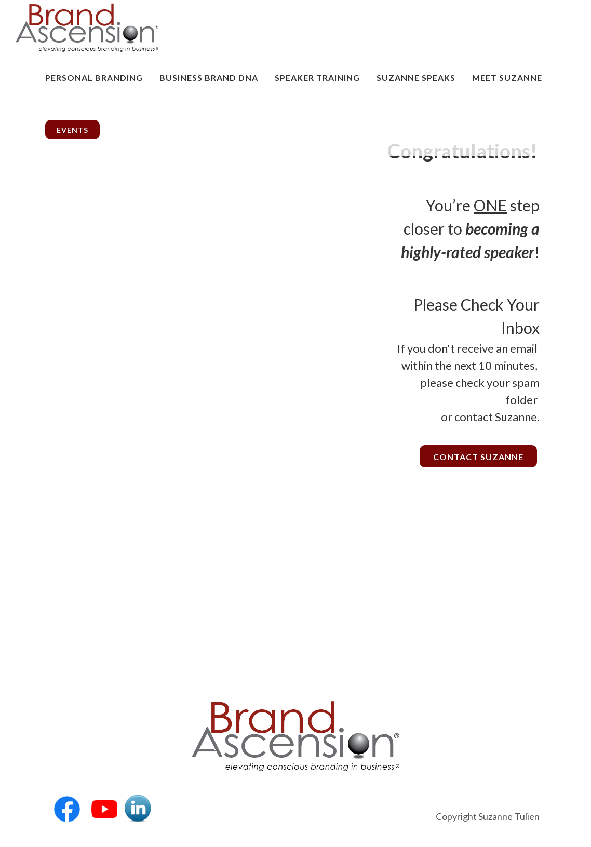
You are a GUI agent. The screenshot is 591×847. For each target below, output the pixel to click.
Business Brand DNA (208, 78)
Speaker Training (317, 78)
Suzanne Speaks (416, 78)
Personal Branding (94, 78)
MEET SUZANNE (507, 78)
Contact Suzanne (478, 457)
